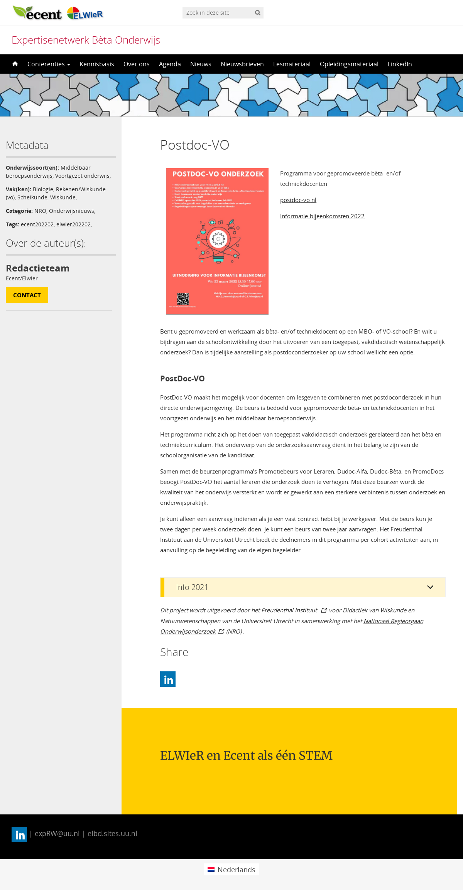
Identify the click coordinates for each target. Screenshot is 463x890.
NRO (40, 210)
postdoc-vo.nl (298, 200)
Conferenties (48, 64)
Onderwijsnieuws (71, 210)
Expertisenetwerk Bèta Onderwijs (86, 40)
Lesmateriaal (292, 64)
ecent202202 (37, 224)
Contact (27, 295)
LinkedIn (400, 64)
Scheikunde (32, 197)
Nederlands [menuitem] (236, 869)
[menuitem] (231, 869)
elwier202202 (73, 224)
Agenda (170, 64)
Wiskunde (63, 197)
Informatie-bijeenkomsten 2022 (322, 216)
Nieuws (200, 64)
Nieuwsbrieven (242, 64)
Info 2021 (192, 587)
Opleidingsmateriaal (349, 64)
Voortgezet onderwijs (82, 175)
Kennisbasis (96, 64)
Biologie (43, 189)
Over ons (136, 64)
